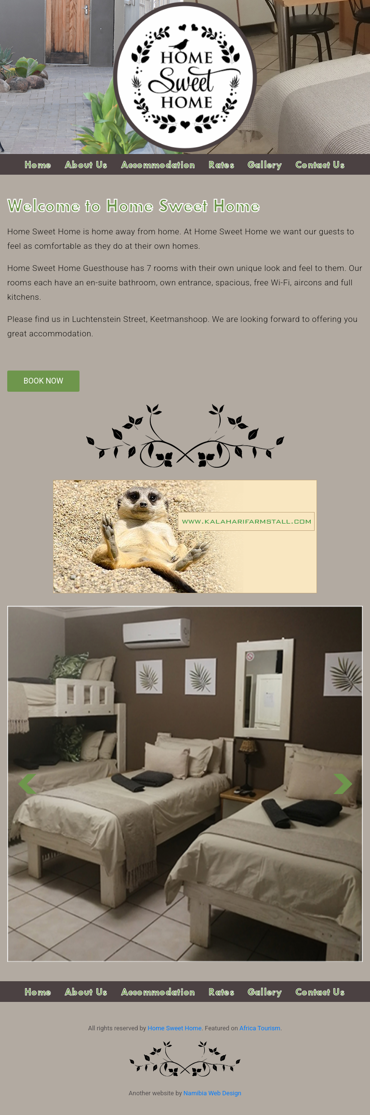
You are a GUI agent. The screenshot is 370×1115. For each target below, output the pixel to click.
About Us (86, 164)
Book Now (44, 380)
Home (38, 164)
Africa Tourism (259, 1028)
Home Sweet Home (174, 1028)
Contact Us (319, 164)
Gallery (265, 164)
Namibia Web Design (212, 1093)
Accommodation (158, 164)
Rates (221, 164)
